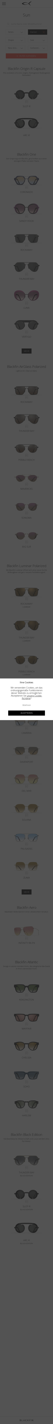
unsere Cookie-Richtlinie (32, 697)
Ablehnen (26, 705)
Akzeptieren (26, 713)
